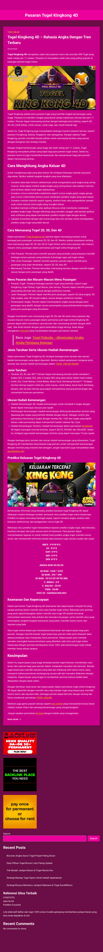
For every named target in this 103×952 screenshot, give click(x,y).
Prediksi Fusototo (12, 904)
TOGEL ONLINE (13, 32)
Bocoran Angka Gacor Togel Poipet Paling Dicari (31, 855)
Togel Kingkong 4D (35, 236)
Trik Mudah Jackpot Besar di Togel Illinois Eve (30, 870)
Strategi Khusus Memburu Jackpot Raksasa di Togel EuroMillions (40, 885)
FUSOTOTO (9, 897)
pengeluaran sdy (16, 451)
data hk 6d (8, 901)
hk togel (40, 713)
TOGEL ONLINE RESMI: (67, 363)
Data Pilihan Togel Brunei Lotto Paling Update (30, 863)
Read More (14, 719)
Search (6, 833)
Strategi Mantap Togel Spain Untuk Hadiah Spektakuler (34, 877)
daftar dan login (26, 912)
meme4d (24, 330)
